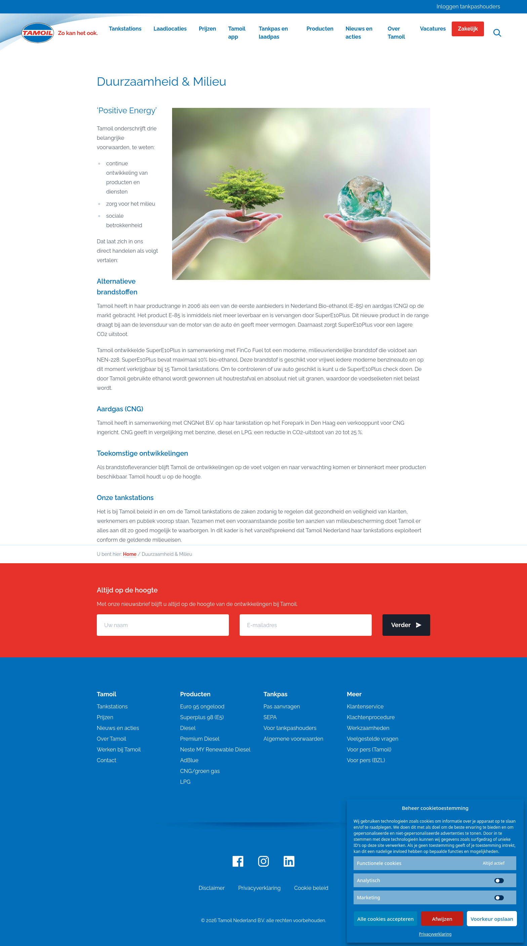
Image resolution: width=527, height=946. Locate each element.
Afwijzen (442, 918)
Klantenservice (365, 706)
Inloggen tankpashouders (468, 6)
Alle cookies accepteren (385, 918)
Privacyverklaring (435, 934)
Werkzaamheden (368, 728)
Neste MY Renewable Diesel (215, 749)
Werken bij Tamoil (119, 749)
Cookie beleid (311, 888)
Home (129, 554)
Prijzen (105, 717)
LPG (185, 782)
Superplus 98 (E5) (202, 717)
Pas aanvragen (282, 706)
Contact (106, 760)
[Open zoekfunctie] (497, 33)
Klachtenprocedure (371, 717)
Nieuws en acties (118, 728)
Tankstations (112, 706)
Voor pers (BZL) (366, 760)
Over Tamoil (111, 739)
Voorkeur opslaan (492, 918)
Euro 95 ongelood (202, 706)
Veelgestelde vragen (372, 739)
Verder (406, 624)
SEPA (270, 717)
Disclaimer (212, 888)
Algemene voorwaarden (293, 739)
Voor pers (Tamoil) (369, 749)
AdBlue (189, 760)
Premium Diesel (199, 739)
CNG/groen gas (200, 771)
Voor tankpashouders (290, 728)
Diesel (188, 728)
